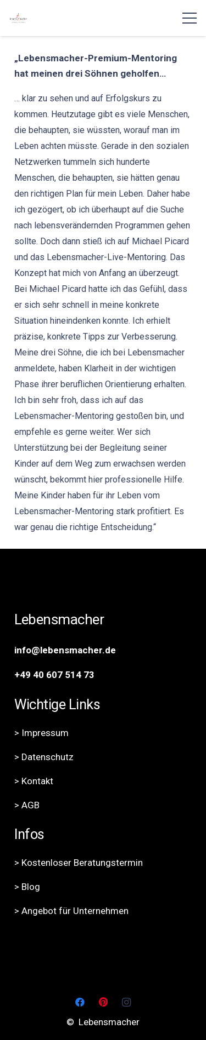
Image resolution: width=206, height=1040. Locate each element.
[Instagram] (126, 1002)
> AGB (27, 805)
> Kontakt (33, 780)
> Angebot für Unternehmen (71, 910)
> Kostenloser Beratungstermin (78, 862)
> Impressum (41, 732)
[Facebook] (80, 1002)
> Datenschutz (44, 756)
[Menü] (189, 18)
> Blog (27, 886)
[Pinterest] (103, 1002)
